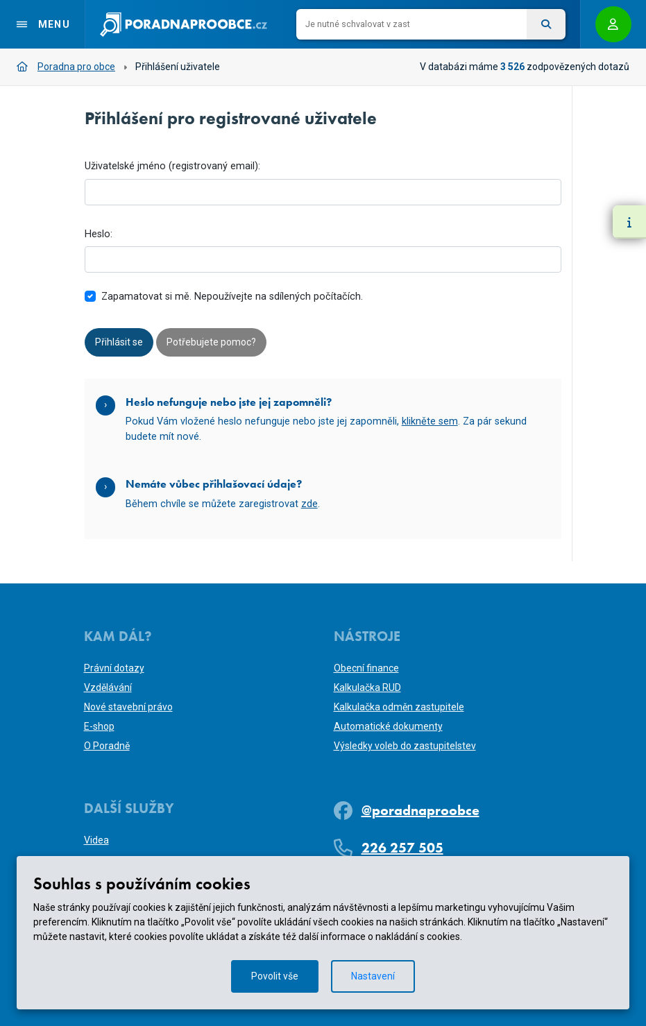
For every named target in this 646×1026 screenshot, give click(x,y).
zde (309, 504)
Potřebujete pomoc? (211, 342)
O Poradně (107, 745)
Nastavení (374, 976)
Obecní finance (366, 668)
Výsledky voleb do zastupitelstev (405, 745)
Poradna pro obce (66, 66)
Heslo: (98, 234)
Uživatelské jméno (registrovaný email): (172, 166)
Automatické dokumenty (388, 726)
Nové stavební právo (128, 706)
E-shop (99, 726)
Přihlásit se (119, 342)
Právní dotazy (114, 668)
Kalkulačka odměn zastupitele (399, 706)
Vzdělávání (108, 687)
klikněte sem (430, 421)
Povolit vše (274, 976)
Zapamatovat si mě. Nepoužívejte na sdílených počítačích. (232, 296)
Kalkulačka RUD (367, 687)
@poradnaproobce (420, 810)
